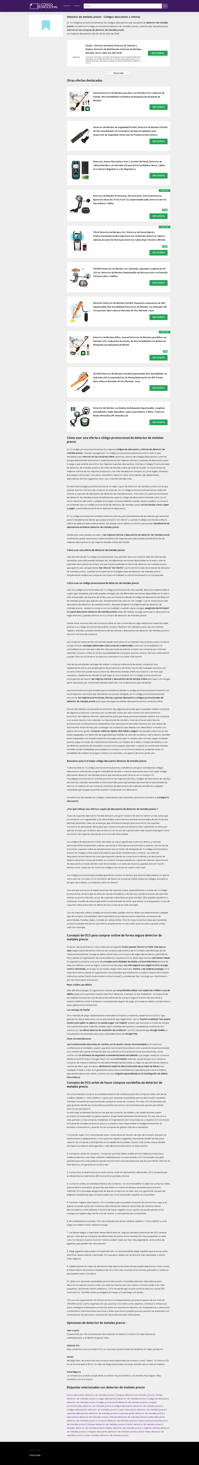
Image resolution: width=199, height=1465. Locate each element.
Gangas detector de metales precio (106, 1424)
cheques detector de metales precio (135, 1395)
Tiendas (77, 5)
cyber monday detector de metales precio (106, 1435)
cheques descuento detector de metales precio (112, 1431)
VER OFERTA (158, 107)
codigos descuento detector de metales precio (137, 1406)
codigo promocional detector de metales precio (122, 1402)
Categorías (66, 5)
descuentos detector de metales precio (87, 1417)
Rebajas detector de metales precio (85, 1428)
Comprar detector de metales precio (116, 1420)
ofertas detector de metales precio (128, 1417)
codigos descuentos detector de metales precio (92, 1409)
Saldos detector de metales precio (124, 1428)
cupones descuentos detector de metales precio (92, 1413)
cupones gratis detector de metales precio (141, 1413)
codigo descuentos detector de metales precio (121, 1398)
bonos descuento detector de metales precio (90, 1395)
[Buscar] (165, 6)
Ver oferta (157, 53)
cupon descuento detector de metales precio (142, 1409)
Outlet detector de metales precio (144, 1424)
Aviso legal (35, 1455)
